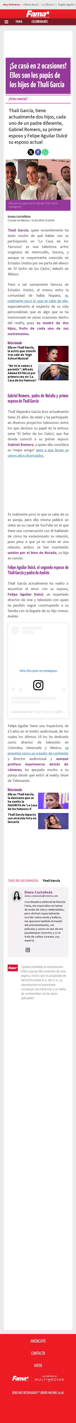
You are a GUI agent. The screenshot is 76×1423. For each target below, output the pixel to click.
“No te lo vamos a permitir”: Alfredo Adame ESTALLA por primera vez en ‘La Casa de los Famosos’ (22, 373)
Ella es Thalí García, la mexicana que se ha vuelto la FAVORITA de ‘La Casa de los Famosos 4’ (22, 801)
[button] (31, 152)
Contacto (38, 1353)
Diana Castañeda (19, 216)
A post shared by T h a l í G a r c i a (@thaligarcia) (42, 711)
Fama (19, 22)
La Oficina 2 (48, 5)
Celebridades (40, 22)
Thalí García (51, 880)
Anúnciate (38, 1341)
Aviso (38, 1366)
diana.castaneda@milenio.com (41, 896)
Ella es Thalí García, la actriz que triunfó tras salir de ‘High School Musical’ (22, 353)
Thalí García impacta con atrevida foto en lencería (22, 818)
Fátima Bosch (31, 5)
